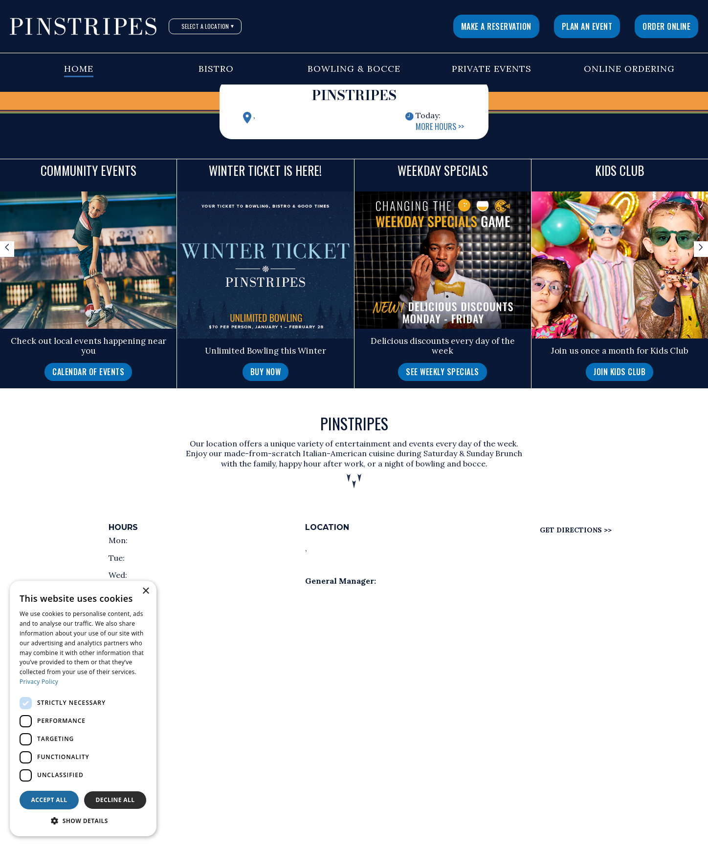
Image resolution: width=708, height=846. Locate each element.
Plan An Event (587, 26)
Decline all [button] (115, 800)
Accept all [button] (49, 800)
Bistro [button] (216, 68)
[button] (83, 821)
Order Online (666, 26)
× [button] (145, 591)
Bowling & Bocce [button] (354, 68)
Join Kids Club (619, 372)
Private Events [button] (491, 68)
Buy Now (265, 372)
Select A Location (208, 26)
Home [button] (78, 68)
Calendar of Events (88, 372)
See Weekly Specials (442, 372)
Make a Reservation (496, 26)
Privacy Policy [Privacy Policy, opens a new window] (39, 681)
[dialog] (83, 708)
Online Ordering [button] (629, 68)
